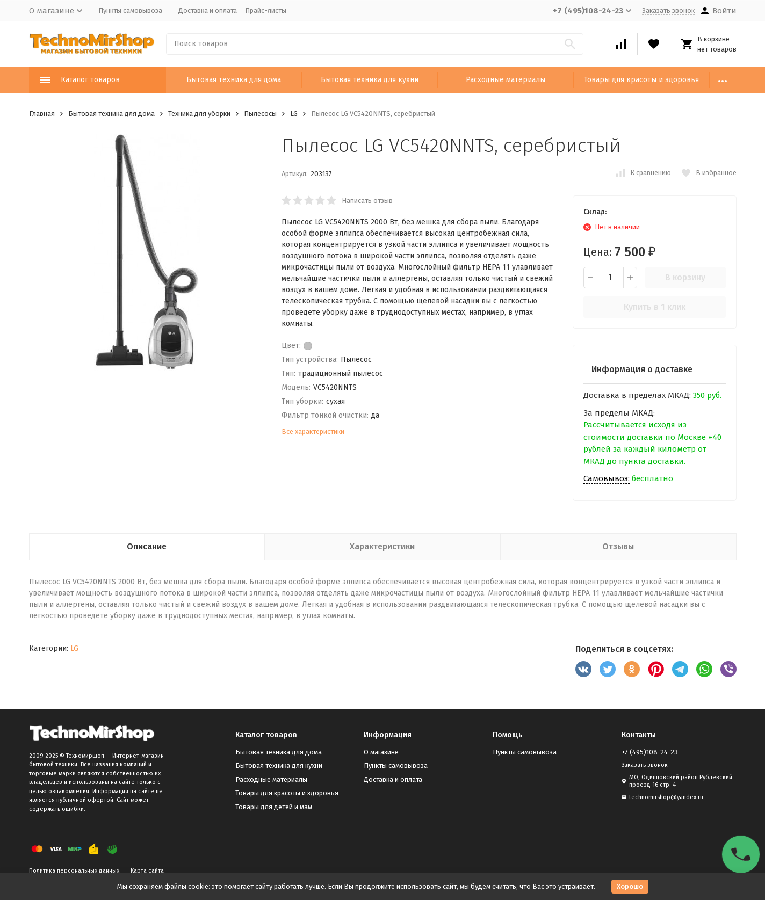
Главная (42, 114)
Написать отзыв (367, 201)
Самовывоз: (606, 478)
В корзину (685, 277)
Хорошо (630, 886)
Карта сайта (147, 870)
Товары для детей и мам (273, 807)
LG (294, 114)
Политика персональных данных (74, 870)
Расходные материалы (505, 79)
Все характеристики (313, 431)
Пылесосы (260, 114)
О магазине (381, 752)
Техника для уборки (199, 114)
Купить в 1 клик (654, 307)
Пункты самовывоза (130, 10)
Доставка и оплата (207, 10)
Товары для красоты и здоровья (641, 79)
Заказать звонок (668, 10)
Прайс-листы (265, 10)
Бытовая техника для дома (233, 79)
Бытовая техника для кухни (369, 79)
